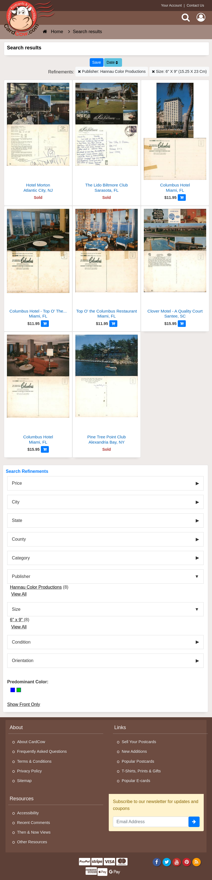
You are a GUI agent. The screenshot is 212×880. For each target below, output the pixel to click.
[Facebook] (156, 862)
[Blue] (12, 690)
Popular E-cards (136, 780)
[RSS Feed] (197, 862)
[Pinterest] (187, 862)
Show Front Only (23, 704)
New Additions (134, 751)
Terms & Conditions (34, 761)
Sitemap (24, 780)
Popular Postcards (138, 761)
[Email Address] (151, 822)
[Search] (186, 17)
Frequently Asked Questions (42, 751)
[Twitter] (167, 862)
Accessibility (28, 813)
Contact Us (195, 5)
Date (112, 62)
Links (120, 727)
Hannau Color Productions (36, 587)
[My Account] (201, 17)
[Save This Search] (97, 62)
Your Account (171, 5)
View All (18, 594)
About (16, 727)
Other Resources (32, 842)
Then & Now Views (34, 832)
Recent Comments (33, 822)
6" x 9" (17, 619)
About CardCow (31, 742)
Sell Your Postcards (139, 742)
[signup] (194, 822)
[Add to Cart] (182, 197)
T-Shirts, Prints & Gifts (141, 771)
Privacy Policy (29, 771)
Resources (22, 798)
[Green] (19, 690)
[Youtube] (177, 862)
